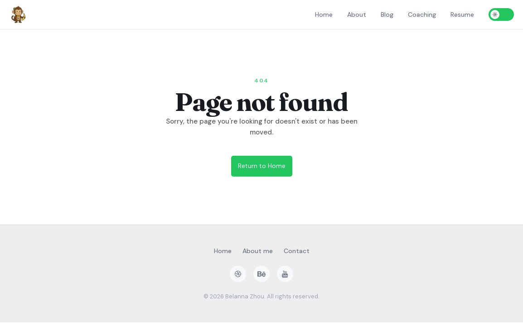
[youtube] (285, 274)
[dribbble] (238, 274)
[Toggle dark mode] (501, 14)
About (356, 14)
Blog (387, 14)
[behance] (261, 274)
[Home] (18, 14)
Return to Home (262, 166)
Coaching (422, 14)
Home (324, 14)
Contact (297, 251)
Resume (462, 14)
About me (257, 251)
